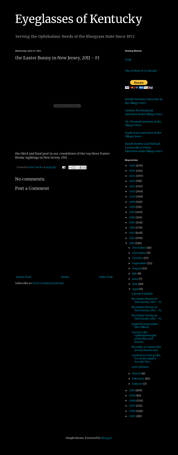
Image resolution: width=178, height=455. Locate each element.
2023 (132, 181)
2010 (132, 390)
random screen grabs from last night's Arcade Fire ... (146, 358)
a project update (142, 293)
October (138, 258)
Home (65, 277)
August (137, 268)
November (139, 253)
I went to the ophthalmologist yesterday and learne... (144, 337)
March (136, 373)
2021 (132, 191)
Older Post (106, 277)
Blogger (106, 438)
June (135, 279)
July (134, 273)
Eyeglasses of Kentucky (78, 19)
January (137, 383)
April (135, 289)
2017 (132, 212)
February (138, 378)
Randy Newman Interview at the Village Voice (143, 101)
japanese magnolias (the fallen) (145, 325)
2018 (132, 207)
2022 (132, 186)
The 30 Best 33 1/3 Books (141, 70)
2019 (132, 202)
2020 (132, 196)
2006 (132, 411)
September (139, 263)
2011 (132, 243)
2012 (132, 238)
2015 (132, 222)
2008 (132, 400)
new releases (140, 367)
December (139, 247)
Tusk (128, 59)
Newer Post (23, 277)
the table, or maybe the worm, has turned (146, 348)
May (135, 284)
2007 (132, 405)
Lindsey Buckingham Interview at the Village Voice (143, 112)
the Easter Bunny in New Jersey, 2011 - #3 (147, 317)
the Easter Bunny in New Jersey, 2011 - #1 (146, 300)
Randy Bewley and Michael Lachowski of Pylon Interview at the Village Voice (143, 147)
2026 (132, 165)
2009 (132, 395)
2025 (132, 170)
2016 (132, 217)
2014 (132, 227)
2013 (132, 232)
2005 (132, 416)
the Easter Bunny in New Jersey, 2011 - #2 (147, 308)
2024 (132, 176)
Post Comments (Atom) (48, 283)
